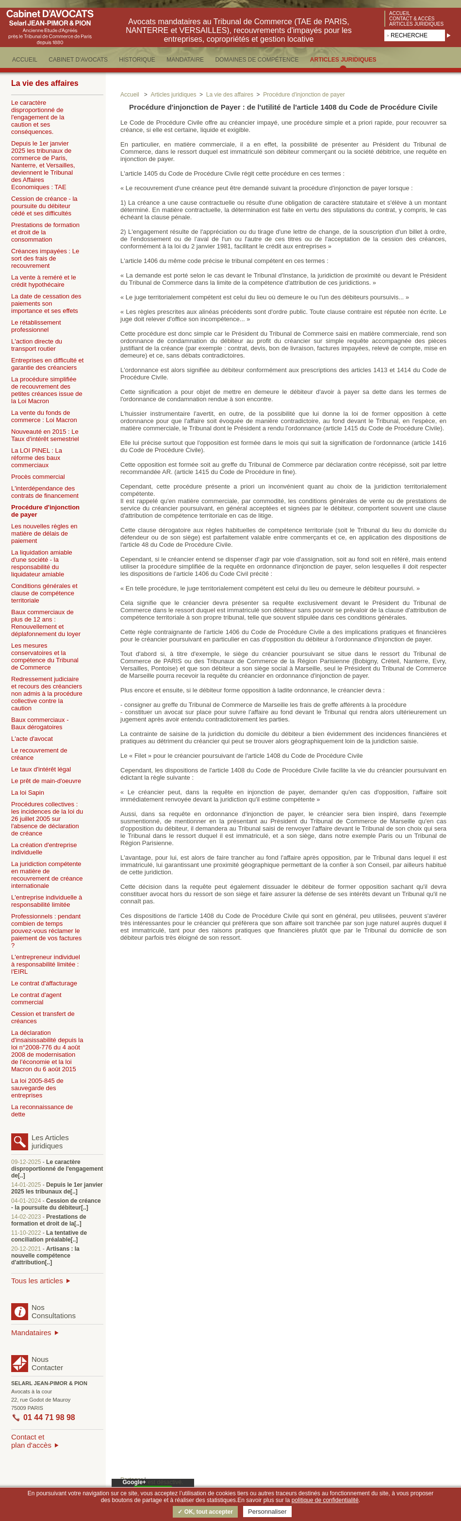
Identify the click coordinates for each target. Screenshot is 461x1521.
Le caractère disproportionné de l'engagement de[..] (57, 1169)
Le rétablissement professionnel (36, 326)
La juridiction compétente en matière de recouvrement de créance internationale (46, 874)
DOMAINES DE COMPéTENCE (256, 59)
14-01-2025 (26, 1184)
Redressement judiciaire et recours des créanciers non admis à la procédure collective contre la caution (46, 693)
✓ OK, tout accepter (205, 1511)
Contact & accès (412, 18)
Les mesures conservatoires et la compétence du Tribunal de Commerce (45, 656)
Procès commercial (38, 476)
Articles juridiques (416, 24)
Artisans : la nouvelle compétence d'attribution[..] (45, 1255)
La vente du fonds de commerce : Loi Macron (44, 416)
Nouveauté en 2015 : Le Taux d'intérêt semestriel (45, 435)
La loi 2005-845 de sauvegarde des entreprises (37, 1088)
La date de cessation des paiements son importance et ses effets (46, 303)
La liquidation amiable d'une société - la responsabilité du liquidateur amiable (41, 563)
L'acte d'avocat (32, 738)
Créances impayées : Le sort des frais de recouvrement (45, 258)
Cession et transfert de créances (43, 1017)
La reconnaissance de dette (42, 1110)
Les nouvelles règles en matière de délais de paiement (44, 533)
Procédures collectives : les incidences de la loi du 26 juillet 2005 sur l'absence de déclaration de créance (47, 819)
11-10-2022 (26, 1232)
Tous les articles (37, 1280)
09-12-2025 (26, 1162)
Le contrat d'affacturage (44, 983)
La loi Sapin (27, 792)
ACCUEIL (24, 59)
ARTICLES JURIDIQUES (343, 59)
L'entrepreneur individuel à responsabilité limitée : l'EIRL (45, 964)
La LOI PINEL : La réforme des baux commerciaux (36, 458)
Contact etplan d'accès (31, 1441)
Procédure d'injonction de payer (45, 511)
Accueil (399, 13)
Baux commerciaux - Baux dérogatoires (39, 723)
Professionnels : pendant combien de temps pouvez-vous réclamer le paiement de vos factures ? (46, 931)
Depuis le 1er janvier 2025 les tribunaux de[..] (57, 1188)
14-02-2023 (26, 1216)
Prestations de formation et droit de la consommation (45, 232)
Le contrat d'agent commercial (36, 998)
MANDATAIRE (185, 59)
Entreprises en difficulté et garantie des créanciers (47, 364)
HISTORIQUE (137, 59)
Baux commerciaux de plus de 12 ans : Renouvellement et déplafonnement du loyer (46, 623)
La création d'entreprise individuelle (44, 848)
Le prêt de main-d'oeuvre (46, 781)
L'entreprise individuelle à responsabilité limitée (46, 901)
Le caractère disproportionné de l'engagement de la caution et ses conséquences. (37, 117)
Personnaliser (267, 1511)
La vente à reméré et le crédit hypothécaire (43, 281)
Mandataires (31, 1332)
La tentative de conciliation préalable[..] (49, 1236)
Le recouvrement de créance (39, 754)
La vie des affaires (45, 83)
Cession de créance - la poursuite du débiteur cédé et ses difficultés (44, 206)
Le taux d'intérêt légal (41, 769)
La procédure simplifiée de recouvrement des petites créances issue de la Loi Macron (46, 390)
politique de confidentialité (325, 1500)
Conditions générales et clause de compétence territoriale (44, 593)
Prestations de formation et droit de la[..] (48, 1220)
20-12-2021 (26, 1248)
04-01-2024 (26, 1200)
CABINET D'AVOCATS (78, 59)
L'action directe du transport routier (36, 345)
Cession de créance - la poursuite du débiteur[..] (56, 1204)
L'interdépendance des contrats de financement (45, 492)
